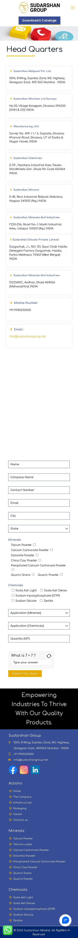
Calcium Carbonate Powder (31, 850)
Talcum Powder (23, 838)
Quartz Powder (23, 879)
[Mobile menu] (73, 7)
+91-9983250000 (20, 310)
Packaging (19, 808)
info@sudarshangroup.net (27, 336)
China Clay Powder (25, 867)
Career (17, 814)
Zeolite (17, 920)
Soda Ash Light (23, 897)
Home (17, 791)
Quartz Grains (22, 873)
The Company (22, 797)
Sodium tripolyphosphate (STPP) (34, 909)
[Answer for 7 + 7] (31, 662)
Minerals (14, 539)
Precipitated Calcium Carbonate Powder (39, 861)
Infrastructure (22, 802)
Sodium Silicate (23, 914)
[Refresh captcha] (49, 656)
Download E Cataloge (39, 20)
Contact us (20, 820)
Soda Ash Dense (24, 903)
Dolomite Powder (24, 856)
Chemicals (15, 585)
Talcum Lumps (22, 844)
